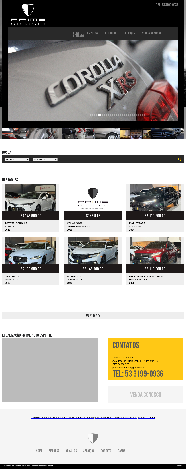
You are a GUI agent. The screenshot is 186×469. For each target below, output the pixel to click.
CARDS (121, 451)
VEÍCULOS (110, 28)
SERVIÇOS (129, 28)
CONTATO (78, 31)
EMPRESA (92, 28)
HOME (76, 28)
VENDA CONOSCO (152, 28)
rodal (179, 466)
